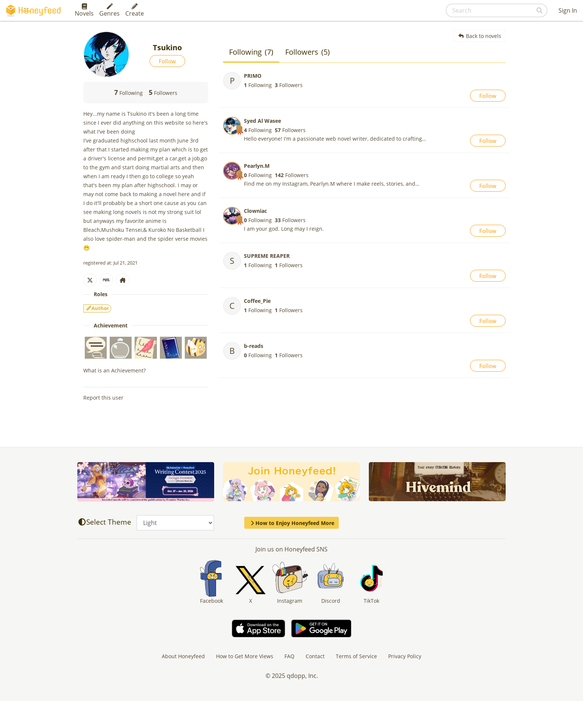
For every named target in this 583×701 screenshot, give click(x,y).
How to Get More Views (244, 656)
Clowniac (255, 210)
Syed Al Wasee (262, 120)
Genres (109, 10)
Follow (167, 61)
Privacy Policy (404, 656)
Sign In (567, 10)
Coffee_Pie (257, 300)
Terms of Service (356, 656)
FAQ (289, 656)
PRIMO (252, 75)
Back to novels (480, 35)
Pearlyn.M (257, 165)
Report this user (103, 397)
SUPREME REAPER (267, 255)
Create (134, 10)
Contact (315, 656)
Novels (84, 10)
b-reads (253, 345)
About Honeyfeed (183, 656)
